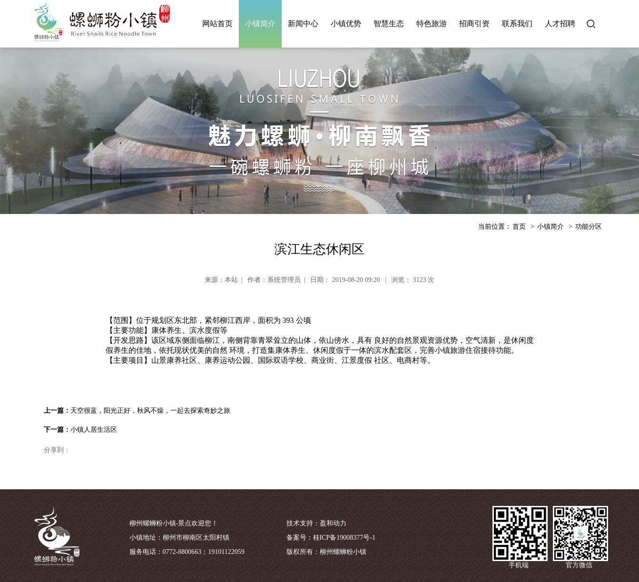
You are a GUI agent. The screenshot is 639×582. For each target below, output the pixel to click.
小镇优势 (346, 23)
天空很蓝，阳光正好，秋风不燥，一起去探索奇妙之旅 (150, 410)
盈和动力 (333, 523)
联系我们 (517, 23)
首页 (519, 226)
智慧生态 (389, 23)
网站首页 (217, 23)
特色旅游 (431, 23)
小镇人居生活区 (93, 429)
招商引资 (474, 23)
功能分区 (588, 226)
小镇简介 (260, 23)
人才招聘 (560, 23)
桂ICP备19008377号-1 (344, 537)
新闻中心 (303, 23)
